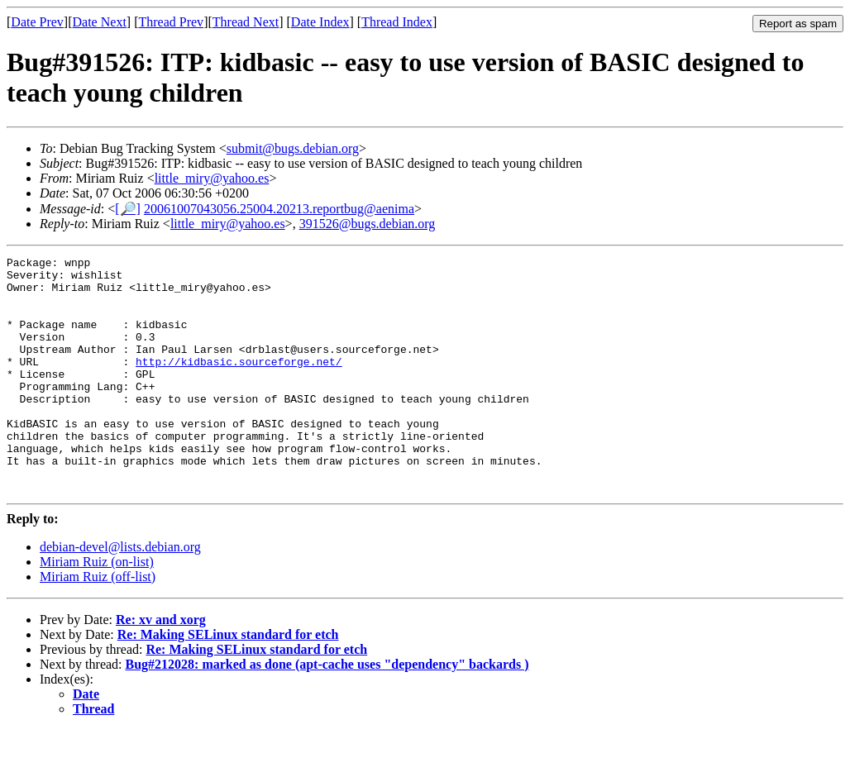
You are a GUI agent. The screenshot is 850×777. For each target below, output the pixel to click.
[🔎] (128, 209)
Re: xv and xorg (161, 667)
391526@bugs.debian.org (367, 224)
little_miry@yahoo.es (212, 178)
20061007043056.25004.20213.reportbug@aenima (279, 209)
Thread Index (396, 22)
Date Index (320, 22)
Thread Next (245, 22)
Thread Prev (170, 22)
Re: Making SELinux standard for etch (228, 682)
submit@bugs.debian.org (293, 148)
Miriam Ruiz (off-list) (97, 624)
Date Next (100, 22)
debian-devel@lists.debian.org (120, 594)
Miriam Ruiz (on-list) (97, 609)
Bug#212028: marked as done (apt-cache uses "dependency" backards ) (327, 711)
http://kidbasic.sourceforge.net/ (239, 383)
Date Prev (37, 22)
